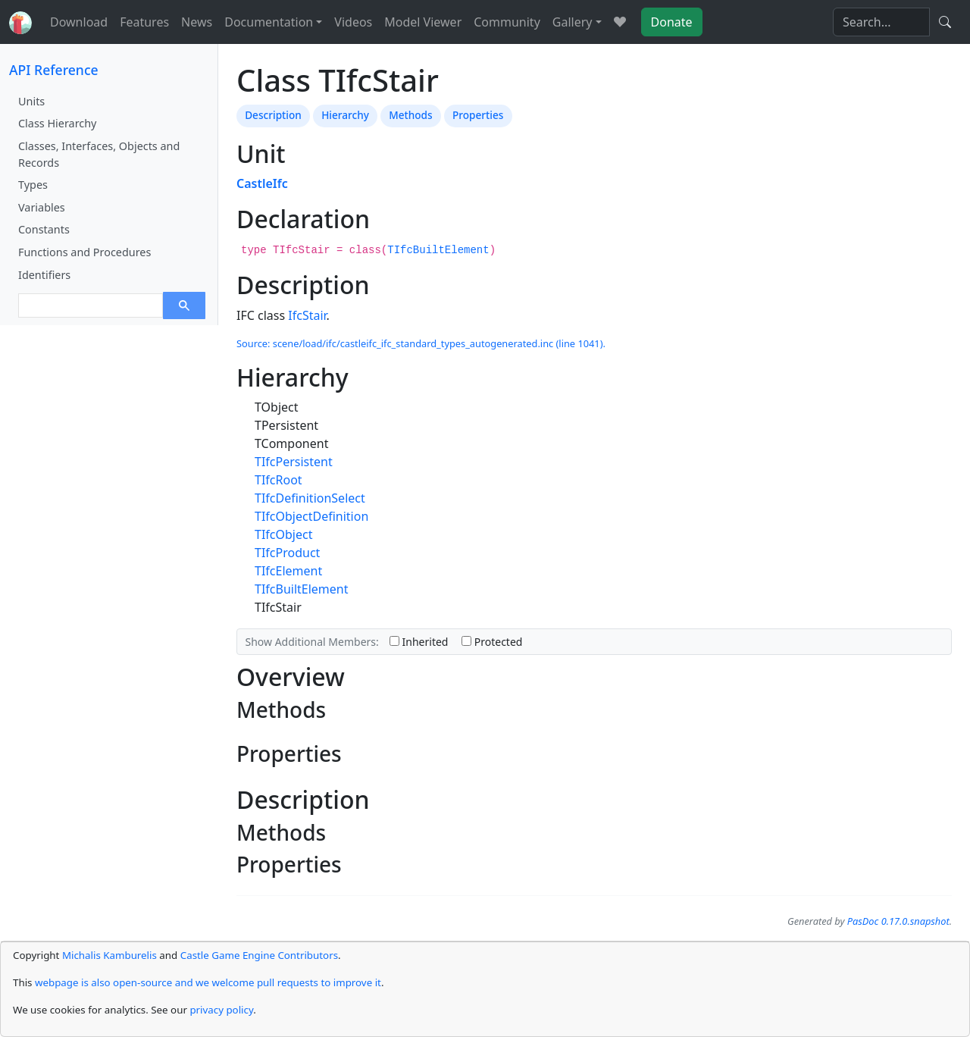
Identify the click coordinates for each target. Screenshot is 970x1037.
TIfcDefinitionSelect (310, 498)
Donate (672, 22)
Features (144, 22)
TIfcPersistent (294, 461)
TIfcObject (283, 534)
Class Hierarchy (57, 123)
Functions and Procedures (84, 252)
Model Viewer (423, 22)
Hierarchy (345, 115)
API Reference (54, 70)
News (196, 22)
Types (33, 184)
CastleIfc (262, 183)
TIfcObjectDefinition (311, 516)
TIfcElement (288, 570)
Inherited (419, 641)
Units (31, 101)
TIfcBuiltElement (438, 250)
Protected (492, 641)
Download (79, 22)
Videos (353, 22)
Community (507, 22)
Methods (410, 115)
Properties (477, 115)
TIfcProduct (287, 552)
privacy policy (221, 1010)
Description (273, 115)
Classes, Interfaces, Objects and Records (99, 154)
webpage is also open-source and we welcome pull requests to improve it (208, 982)
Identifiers (44, 275)
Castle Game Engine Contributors (259, 955)
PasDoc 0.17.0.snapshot (898, 921)
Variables (41, 207)
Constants (44, 229)
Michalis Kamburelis (109, 955)
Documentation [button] (268, 22)
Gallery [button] (572, 22)
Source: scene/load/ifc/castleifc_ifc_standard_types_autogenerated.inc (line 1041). (420, 343)
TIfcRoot (278, 480)
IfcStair (307, 315)
